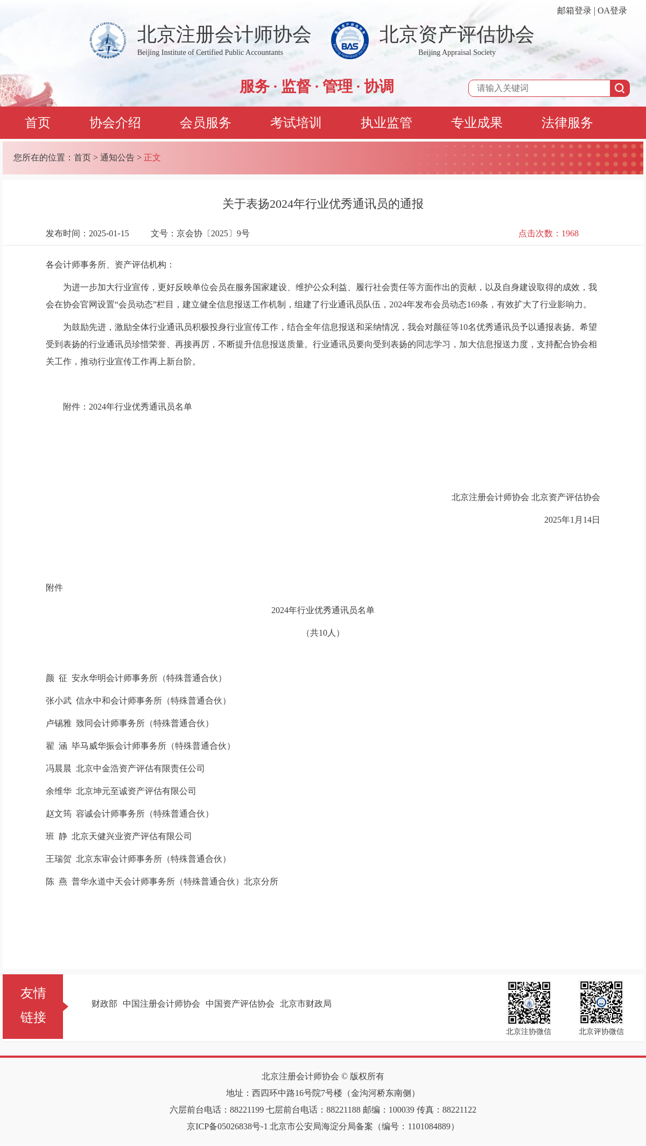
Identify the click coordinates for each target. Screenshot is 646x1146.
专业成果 (477, 123)
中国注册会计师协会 (161, 1003)
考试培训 (296, 123)
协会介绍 (115, 123)
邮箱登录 (574, 10)
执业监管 (386, 123)
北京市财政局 (306, 1003)
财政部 (104, 1003)
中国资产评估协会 (240, 1003)
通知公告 (117, 157)
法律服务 (567, 123)
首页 (38, 123)
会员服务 (205, 123)
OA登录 (612, 10)
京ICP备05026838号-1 (227, 1126)
